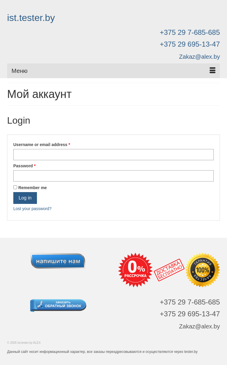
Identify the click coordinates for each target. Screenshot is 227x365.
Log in (25, 197)
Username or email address (41, 144)
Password (24, 165)
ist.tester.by (31, 17)
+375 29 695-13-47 (190, 44)
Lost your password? (32, 208)
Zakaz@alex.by (199, 56)
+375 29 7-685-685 (190, 32)
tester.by (190, 352)
